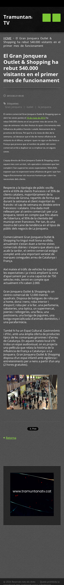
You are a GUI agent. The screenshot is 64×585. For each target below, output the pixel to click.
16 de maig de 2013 (36, 117)
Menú (56, 18)
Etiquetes (12, 103)
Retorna (11, 438)
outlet (30, 107)
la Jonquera (44, 107)
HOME (7, 38)
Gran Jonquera (13, 107)
